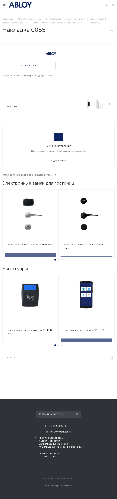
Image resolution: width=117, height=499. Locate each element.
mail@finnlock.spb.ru (60, 431)
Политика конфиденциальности (58, 478)
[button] (55, 259)
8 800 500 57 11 (58, 426)
